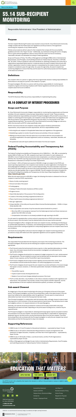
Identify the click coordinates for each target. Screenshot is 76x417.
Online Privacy (59, 393)
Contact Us (36, 396)
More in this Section (7, 7)
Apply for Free (25, 375)
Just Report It (59, 388)
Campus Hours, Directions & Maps (42, 393)
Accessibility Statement (39, 388)
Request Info (51, 375)
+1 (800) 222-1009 (7, 403)
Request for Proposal (60, 396)
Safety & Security (59, 398)
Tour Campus (38, 375)
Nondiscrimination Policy (62, 390)
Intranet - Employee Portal (40, 398)
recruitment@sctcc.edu (9, 405)
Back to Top (69, 379)
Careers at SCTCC (38, 390)
